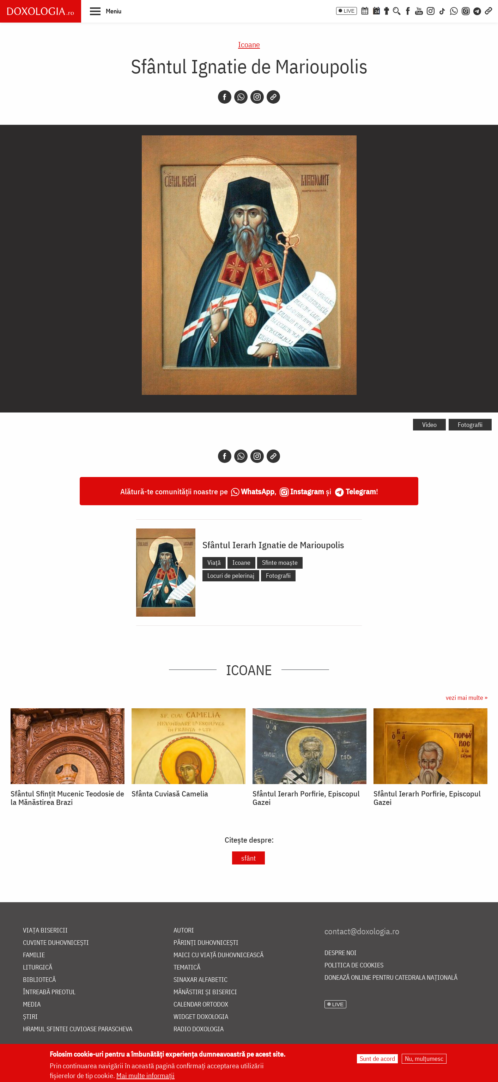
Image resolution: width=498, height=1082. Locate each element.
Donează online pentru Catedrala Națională (390, 978)
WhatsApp (257, 491)
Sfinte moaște (280, 562)
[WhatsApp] (454, 10)
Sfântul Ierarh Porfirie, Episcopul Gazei (306, 797)
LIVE (349, 11)
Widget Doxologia (201, 1017)
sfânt (248, 858)
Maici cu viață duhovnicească (218, 955)
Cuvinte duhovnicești (56, 943)
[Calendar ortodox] (365, 10)
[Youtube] (419, 10)
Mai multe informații (145, 1075)
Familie (34, 955)
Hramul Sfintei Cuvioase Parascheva (77, 1029)
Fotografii (470, 425)
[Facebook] (407, 10)
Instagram (307, 491)
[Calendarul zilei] (376, 10)
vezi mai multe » (466, 697)
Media (32, 1004)
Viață (214, 562)
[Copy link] (273, 97)
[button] (105, 11)
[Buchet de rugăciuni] (386, 10)
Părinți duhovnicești (206, 943)
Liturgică (37, 967)
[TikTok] (442, 10)
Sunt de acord (377, 1059)
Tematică (187, 967)
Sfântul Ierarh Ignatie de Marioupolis (273, 544)
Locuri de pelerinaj (230, 575)
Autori (184, 930)
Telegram (361, 491)
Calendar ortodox (201, 1004)
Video (429, 425)
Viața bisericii (45, 930)
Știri (30, 1017)
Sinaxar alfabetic (200, 980)
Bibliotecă (39, 980)
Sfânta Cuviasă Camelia (170, 793)
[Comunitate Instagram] (466, 10)
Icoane (249, 44)
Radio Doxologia (199, 1029)
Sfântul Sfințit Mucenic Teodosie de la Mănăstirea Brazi (67, 797)
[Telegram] (477, 10)
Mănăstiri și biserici (205, 992)
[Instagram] (431, 10)
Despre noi (340, 953)
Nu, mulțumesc (424, 1059)
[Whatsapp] (241, 97)
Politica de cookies (353, 965)
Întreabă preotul (49, 992)
